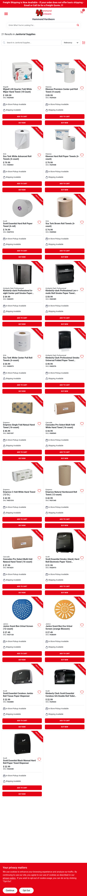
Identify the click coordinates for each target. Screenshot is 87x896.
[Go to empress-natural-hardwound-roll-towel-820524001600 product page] (65, 496)
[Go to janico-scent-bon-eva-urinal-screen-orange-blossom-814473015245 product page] (65, 630)
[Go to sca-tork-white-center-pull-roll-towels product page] (22, 361)
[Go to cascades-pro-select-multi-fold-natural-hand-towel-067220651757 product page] (22, 563)
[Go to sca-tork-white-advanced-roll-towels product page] (22, 160)
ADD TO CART (22, 116)
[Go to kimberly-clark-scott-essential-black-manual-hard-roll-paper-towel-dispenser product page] (22, 764)
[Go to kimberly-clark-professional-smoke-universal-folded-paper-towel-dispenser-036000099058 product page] (65, 361)
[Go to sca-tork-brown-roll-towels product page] (65, 227)
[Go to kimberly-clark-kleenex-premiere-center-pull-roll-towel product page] (65, 93)
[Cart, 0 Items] (81, 12)
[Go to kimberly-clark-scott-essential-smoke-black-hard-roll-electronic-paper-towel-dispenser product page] (65, 563)
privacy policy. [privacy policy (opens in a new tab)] (9, 878)
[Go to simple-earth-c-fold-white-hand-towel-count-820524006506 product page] (22, 496)
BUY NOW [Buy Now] (22, 123)
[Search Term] (44, 25)
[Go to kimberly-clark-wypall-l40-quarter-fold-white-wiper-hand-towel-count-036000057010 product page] (22, 93)
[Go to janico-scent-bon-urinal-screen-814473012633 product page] (22, 630)
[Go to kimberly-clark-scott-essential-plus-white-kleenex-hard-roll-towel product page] (65, 160)
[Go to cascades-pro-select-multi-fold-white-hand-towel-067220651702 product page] (65, 428)
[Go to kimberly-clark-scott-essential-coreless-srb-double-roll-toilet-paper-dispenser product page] (65, 697)
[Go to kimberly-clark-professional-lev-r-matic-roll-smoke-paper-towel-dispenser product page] (65, 294)
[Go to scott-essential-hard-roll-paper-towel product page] (22, 227)
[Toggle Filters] (83, 42)
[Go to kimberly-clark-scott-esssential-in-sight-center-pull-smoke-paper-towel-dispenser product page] (22, 294)
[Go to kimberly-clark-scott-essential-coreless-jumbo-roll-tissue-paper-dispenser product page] (22, 697)
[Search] (78, 25)
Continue (10, 890)
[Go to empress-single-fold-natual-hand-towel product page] (22, 428)
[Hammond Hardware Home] (43, 13)
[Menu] (6, 14)
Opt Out (26, 890)
